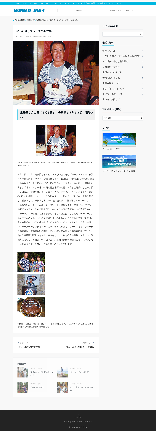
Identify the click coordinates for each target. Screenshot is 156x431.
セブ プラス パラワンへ (113, 88)
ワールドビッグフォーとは (121, 10)
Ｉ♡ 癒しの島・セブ (112, 94)
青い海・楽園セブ (111, 99)
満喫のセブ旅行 (37, 387)
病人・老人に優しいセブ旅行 (81, 388)
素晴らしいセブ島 (111, 78)
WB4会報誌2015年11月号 (42, 36)
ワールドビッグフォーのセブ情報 (118, 171)
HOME (79, 10)
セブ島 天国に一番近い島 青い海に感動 (121, 56)
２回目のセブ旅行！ (112, 67)
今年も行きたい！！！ (113, 83)
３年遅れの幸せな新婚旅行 (115, 61)
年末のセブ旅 (108, 50)
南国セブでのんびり (112, 72)
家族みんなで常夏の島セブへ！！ (41, 373)
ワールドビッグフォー (113, 149)
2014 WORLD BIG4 (79, 427)
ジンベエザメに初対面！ (80, 372)
